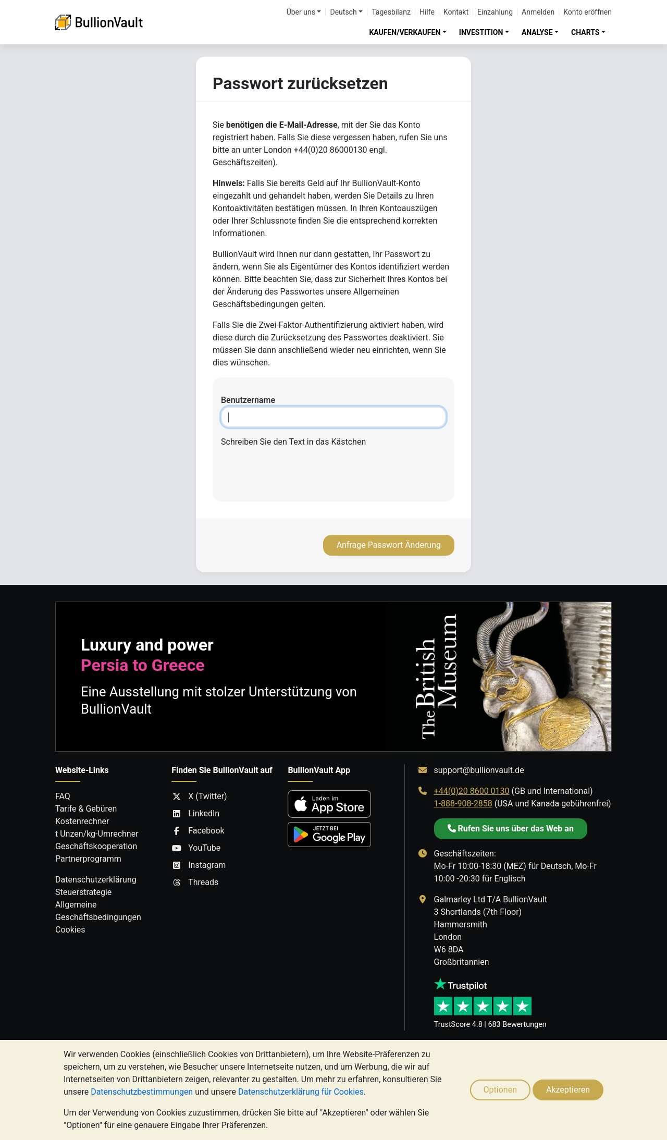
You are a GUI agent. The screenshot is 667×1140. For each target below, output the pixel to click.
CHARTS (585, 32)
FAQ (62, 796)
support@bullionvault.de (479, 770)
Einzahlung (495, 12)
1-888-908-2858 (463, 803)
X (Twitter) (199, 796)
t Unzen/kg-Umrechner (97, 834)
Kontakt (455, 12)
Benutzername (248, 400)
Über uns (301, 12)
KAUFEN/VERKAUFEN (404, 32)
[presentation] (333, 472)
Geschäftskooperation (96, 846)
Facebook (197, 831)
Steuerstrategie (83, 892)
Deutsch (343, 12)
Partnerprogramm (88, 859)
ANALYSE (537, 32)
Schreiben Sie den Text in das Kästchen (293, 442)
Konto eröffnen (587, 12)
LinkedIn (195, 813)
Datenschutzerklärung (96, 880)
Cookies (70, 930)
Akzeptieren (568, 1090)
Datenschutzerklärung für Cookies (301, 1092)
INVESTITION (481, 32)
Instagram (198, 865)
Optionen (500, 1090)
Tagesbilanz (391, 12)
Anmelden (538, 12)
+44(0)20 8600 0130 (472, 791)
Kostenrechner (82, 821)
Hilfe (427, 12)
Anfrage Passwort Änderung (389, 545)
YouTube (195, 848)
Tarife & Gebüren (86, 809)
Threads (194, 882)
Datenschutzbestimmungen (142, 1092)
